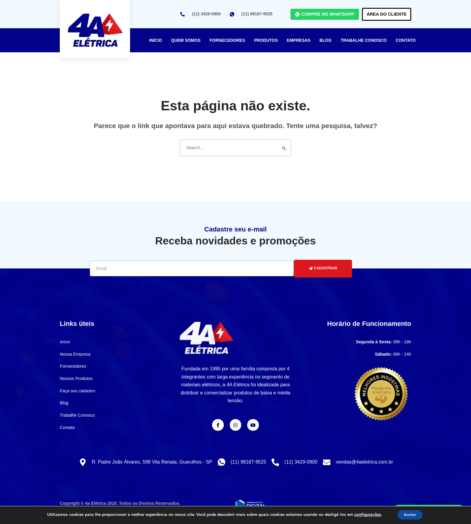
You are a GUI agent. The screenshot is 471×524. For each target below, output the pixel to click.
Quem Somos (186, 40)
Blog (325, 40)
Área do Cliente (379, 14)
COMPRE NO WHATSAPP (303, 14)
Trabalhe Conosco (364, 40)
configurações (364, 514)
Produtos (266, 40)
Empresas (299, 40)
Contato (406, 40)
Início (155, 40)
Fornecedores (227, 40)
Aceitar (410, 514)
